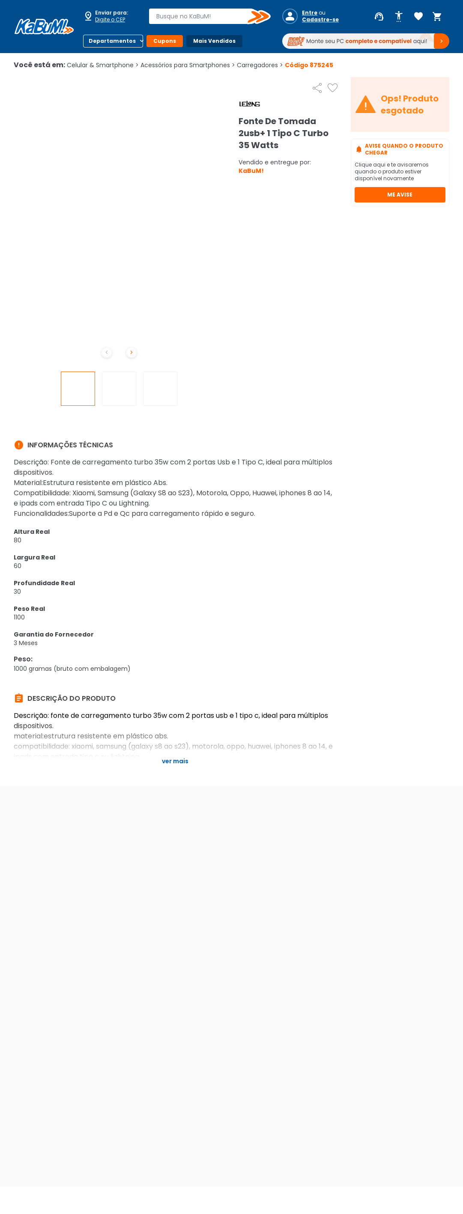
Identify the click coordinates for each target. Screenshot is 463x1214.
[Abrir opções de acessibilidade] (398, 16)
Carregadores (260, 65)
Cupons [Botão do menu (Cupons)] (164, 41)
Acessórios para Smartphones (187, 65)
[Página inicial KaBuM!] (44, 26)
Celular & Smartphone (103, 65)
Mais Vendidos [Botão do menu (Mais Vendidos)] (214, 41)
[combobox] (203, 16)
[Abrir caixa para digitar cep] (110, 16)
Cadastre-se (320, 19)
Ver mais (175, 761)
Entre (309, 12)
